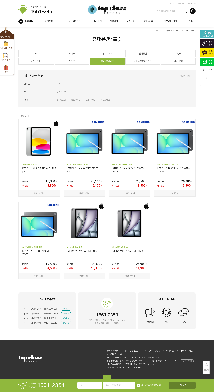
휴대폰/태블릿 (107, 61)
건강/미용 (148, 21)
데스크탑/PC (36, 61)
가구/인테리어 (170, 21)
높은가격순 (90, 100)
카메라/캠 (178, 61)
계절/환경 (130, 21)
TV (36, 53)
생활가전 (114, 21)
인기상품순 (61, 100)
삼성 (58, 84)
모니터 (72, 53)
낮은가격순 (75, 100)
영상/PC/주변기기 (73, 21)
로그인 (172, 3)
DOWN (206, 370)
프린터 (178, 53)
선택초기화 (185, 76)
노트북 (72, 61)
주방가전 (98, 21)
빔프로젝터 (107, 53)
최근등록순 (105, 100)
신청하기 (182, 385)
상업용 (189, 21)
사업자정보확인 (187, 361)
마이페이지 (192, 3)
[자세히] (158, 385)
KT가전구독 (61, 92)
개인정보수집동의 (148, 385)
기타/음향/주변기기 (142, 61)
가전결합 (49, 21)
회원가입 (181, 3)
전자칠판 (143, 53)
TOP (206, 365)
